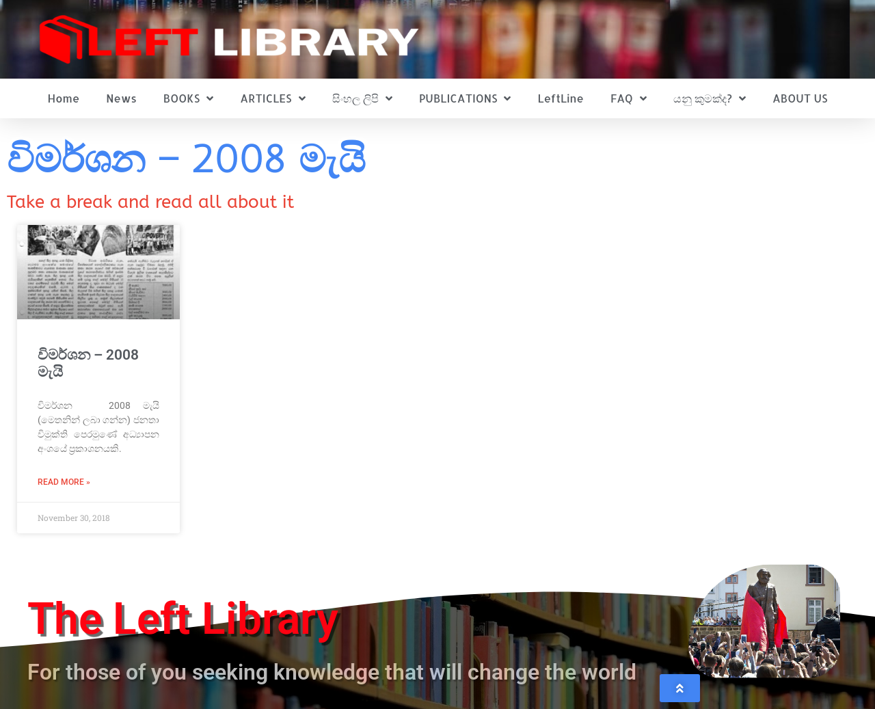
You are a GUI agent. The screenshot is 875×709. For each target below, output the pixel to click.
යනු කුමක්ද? (709, 98)
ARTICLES (272, 98)
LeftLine (561, 98)
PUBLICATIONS (465, 98)
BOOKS (188, 98)
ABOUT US (799, 98)
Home (64, 98)
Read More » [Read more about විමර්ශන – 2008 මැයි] (64, 482)
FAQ (628, 98)
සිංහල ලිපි (362, 98)
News (121, 98)
